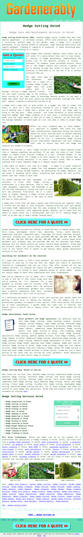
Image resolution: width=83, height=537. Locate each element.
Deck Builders (30, 501)
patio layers (39, 444)
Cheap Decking (62, 501)
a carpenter (75, 442)
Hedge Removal (25, 489)
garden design (33, 452)
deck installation (50, 442)
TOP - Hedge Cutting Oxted (14, 505)
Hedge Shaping (9, 489)
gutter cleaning (9, 447)
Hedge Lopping (73, 487)
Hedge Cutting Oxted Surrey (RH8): (18, 37)
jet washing (17, 444)
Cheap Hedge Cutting (39, 496)
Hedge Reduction (65, 494)
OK (45, 536)
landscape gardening (58, 447)
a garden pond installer (18, 442)
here (25, 391)
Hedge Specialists (28, 494)
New (9, 519)
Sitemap (3, 519)
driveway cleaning (27, 457)
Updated (21, 519)
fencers (55, 449)
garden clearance (58, 454)
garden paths (8, 454)
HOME (55, 20)
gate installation (33, 449)
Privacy (79, 519)
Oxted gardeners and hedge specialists (38, 319)
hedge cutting (27, 386)
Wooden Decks (17, 501)
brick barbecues (63, 444)
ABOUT (61, 20)
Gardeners (14, 519)
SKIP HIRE (33, 447)
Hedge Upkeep (57, 489)
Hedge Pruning (59, 484)
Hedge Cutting (41, 487)
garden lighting (32, 454)
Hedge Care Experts (17, 484)
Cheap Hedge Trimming (21, 487)
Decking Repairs (46, 501)
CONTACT (67, 20)
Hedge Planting (47, 494)
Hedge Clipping (41, 489)
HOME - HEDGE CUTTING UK (41, 515)
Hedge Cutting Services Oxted (22, 396)
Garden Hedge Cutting (40, 484)
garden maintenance (61, 452)
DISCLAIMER (76, 20)
